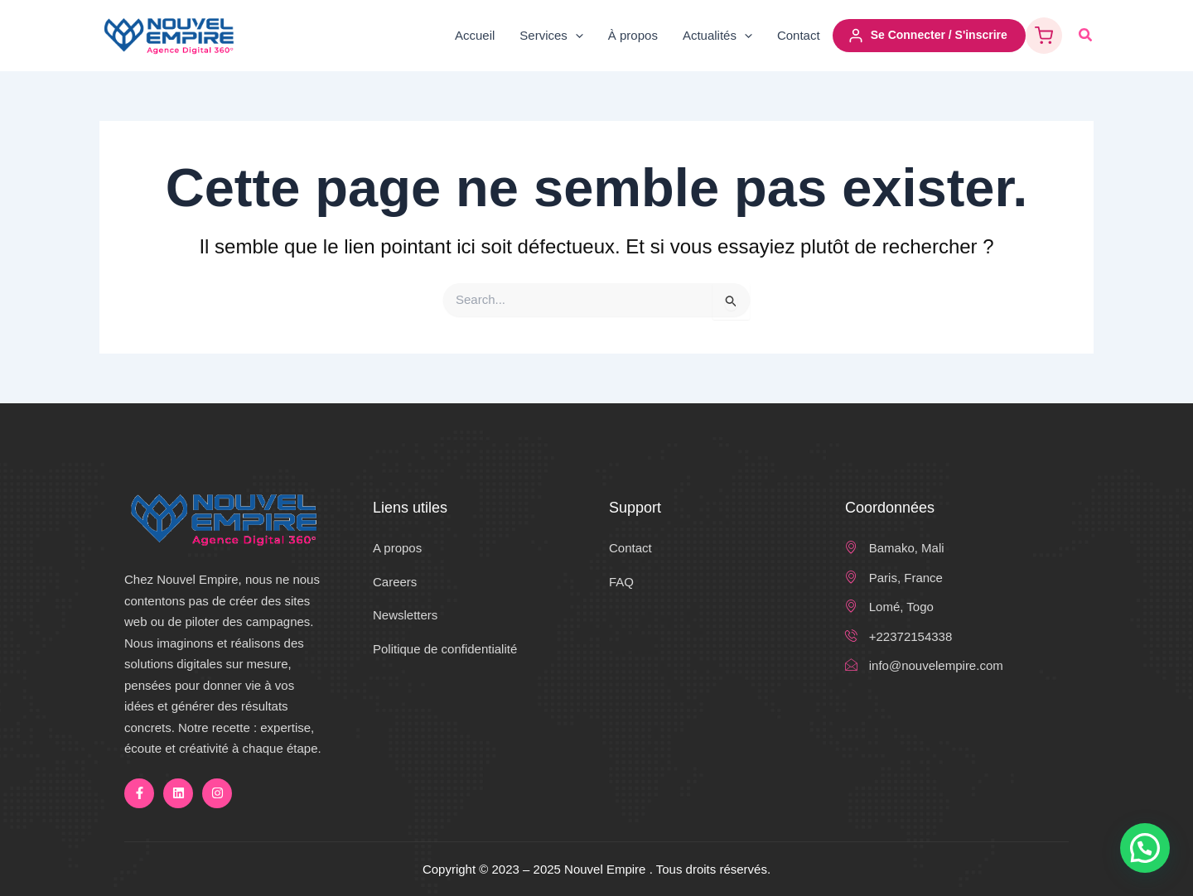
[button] (1086, 35)
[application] (575, 36)
